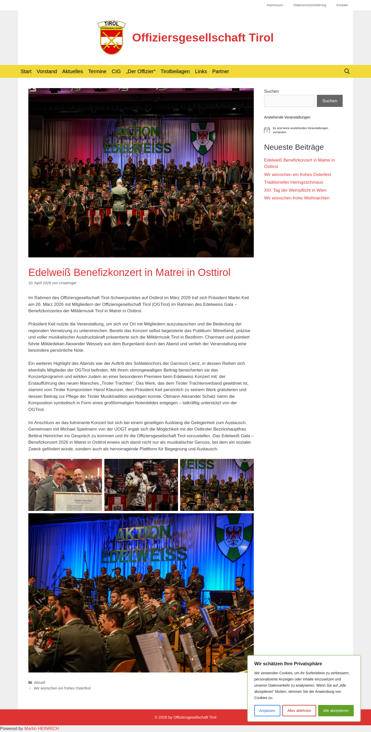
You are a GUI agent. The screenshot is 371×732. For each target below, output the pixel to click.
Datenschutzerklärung (309, 5)
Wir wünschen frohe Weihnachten (297, 198)
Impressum (275, 5)
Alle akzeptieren (336, 711)
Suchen (271, 91)
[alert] (303, 130)
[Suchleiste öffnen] (347, 71)
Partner (220, 71)
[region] (304, 688)
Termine (97, 71)
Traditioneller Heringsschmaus (293, 182)
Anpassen (267, 711)
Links (201, 71)
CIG (116, 71)
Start (26, 71)
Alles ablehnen (299, 711)
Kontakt (342, 5)
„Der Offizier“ (140, 71)
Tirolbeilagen (175, 71)
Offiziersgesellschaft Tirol (203, 37)
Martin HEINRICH (41, 728)
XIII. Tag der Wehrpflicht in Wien (295, 190)
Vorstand (47, 71)
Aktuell (39, 682)
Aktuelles (72, 71)
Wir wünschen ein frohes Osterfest (62, 688)
